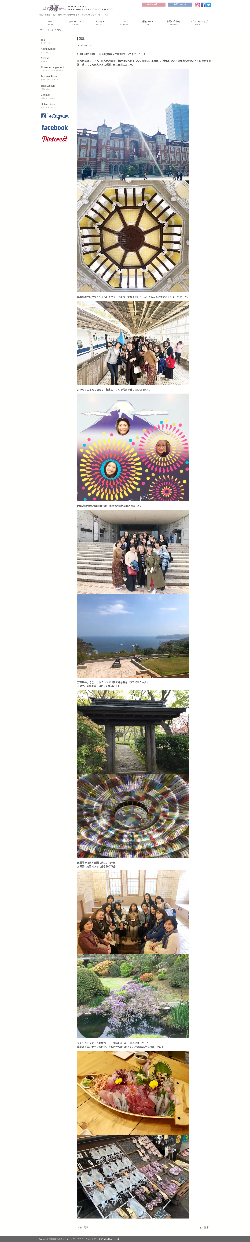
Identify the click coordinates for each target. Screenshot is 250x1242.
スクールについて (75, 23)
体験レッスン (148, 23)
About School (55, 50)
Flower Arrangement (55, 69)
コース (124, 23)
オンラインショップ (197, 23)
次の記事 (205, 1227)
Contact (55, 97)
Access (55, 60)
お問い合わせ (180, 4)
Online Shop (55, 106)
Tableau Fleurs (55, 78)
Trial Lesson (55, 87)
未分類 (50, 30)
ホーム (51, 23)
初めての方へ (153, 4)
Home (41, 30)
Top (55, 41)
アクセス (100, 23)
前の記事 (83, 1227)
